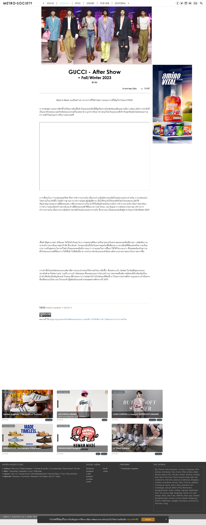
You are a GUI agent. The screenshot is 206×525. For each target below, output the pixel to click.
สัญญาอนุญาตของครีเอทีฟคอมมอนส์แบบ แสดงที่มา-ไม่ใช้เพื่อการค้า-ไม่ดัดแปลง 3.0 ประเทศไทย (88, 319)
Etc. (170, 475)
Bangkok (194, 480)
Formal (181, 477)
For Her (77, 469)
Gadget (175, 501)
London (182, 469)
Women (189, 475)
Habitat (195, 482)
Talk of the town (165, 477)
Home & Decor (54, 474)
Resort (164, 475)
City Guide (43, 476)
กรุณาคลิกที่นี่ (132, 519)
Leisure (90, 3)
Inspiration (23, 471)
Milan (196, 472)
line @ (105, 469)
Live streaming (55, 469)
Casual (168, 488)
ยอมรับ (148, 519)
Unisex (189, 472)
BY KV (94, 82)
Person (161, 469)
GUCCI (67, 307)
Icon (30, 471)
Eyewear (185, 485)
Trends (185, 493)
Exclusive (16, 476)
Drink (186, 496)
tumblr (88, 482)
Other (183, 472)
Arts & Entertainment (39, 474)
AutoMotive (193, 501)
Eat (156, 469)
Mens (173, 485)
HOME (50, 3)
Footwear (49, 420)
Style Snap (38, 471)
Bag (171, 493)
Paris (181, 482)
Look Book (166, 482)
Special (177, 480)
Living (165, 503)
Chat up (104, 454)
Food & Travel (24, 474)
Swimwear (166, 472)
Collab (104, 420)
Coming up (159, 485)
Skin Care (171, 496)
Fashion (64, 3)
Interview (168, 480)
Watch (158, 501)
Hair (192, 477)
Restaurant (187, 488)
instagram (90, 471)
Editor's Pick (176, 488)
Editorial (120, 3)
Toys (63, 474)
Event (178, 498)
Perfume (158, 503)
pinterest (89, 476)
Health (184, 498)
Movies (175, 482)
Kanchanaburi (171, 469)
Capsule (184, 490)
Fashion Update (53, 307)
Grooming (13, 471)
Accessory (164, 493)
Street (182, 475)
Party (175, 477)
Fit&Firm (179, 496)
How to (14, 474)
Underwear (185, 480)
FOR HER (104, 3)
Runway (15, 469)
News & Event (72, 474)
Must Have (25, 476)
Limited (158, 482)
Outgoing (190, 469)
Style (78, 3)
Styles (171, 490)
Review (158, 475)
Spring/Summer (161, 490)
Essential (34, 476)
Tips (190, 496)
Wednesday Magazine (129, 469)
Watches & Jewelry (41, 469)
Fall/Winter (193, 490)
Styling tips (193, 498)
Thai (173, 472)
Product (172, 498)
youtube (89, 479)
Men (157, 493)
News (98, 454)
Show (179, 485)
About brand (68, 469)
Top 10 (51, 476)
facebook (90, 469)
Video (58, 476)
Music (167, 485)
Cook (178, 472)
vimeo (105, 471)
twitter (88, 474)
